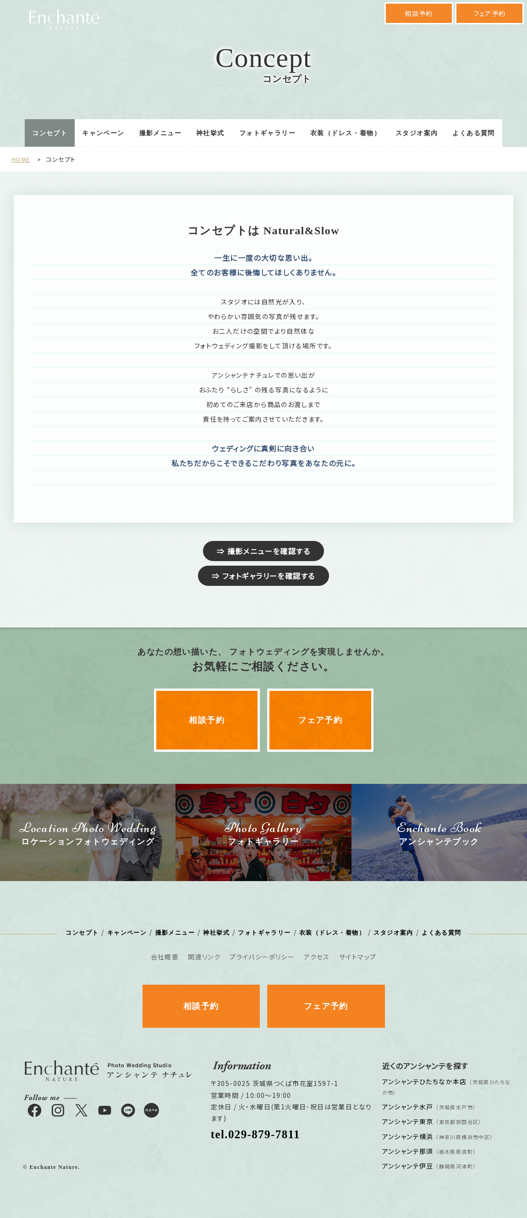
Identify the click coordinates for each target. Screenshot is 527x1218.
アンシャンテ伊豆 (429, 1165)
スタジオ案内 (416, 133)
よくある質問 (473, 133)
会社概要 (165, 956)
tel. (255, 1134)
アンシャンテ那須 (429, 1151)
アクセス (317, 956)
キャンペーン (103, 133)
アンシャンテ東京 (432, 1121)
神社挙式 (210, 133)
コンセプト (49, 133)
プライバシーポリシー (262, 956)
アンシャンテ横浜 (438, 1136)
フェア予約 (489, 13)
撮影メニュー (160, 133)
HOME (21, 159)
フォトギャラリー (267, 133)
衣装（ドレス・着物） (345, 133)
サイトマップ (357, 956)
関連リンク (204, 956)
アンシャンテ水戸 (429, 1106)
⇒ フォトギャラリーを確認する (263, 575)
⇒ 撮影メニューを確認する (263, 551)
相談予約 (419, 13)
